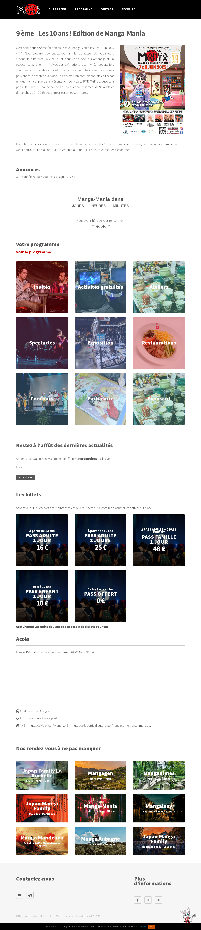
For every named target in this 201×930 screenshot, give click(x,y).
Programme (83, 9)
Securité (128, 9)
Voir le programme (33, 252)
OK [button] (151, 926)
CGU (57, 916)
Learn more (143, 926)
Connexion (69, 916)
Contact (107, 9)
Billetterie (58, 9)
